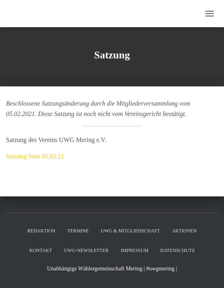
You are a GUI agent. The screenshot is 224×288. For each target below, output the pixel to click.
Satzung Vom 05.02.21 (35, 156)
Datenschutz (177, 250)
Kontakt (40, 250)
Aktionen (184, 231)
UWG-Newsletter (86, 250)
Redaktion (41, 231)
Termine (77, 231)
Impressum (134, 250)
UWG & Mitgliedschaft (130, 231)
